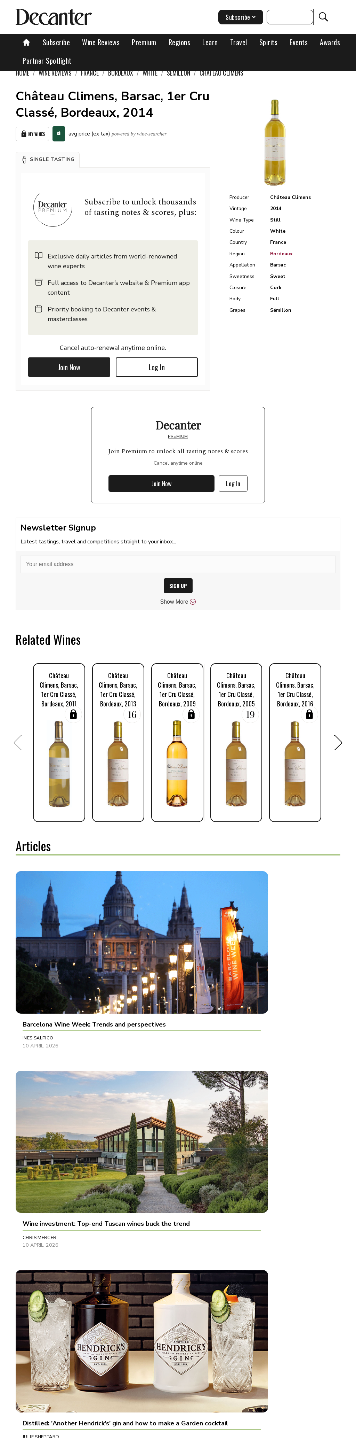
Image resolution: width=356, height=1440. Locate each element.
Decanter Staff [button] (149, 1248)
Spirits (268, 42)
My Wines (32, 134)
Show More (178, 602)
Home (22, 72)
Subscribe (56, 42)
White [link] (150, 72)
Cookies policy (204, 1432)
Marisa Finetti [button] (40, 1248)
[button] (47, 159)
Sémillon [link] (178, 72)
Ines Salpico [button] (38, 967)
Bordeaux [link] (120, 72)
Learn (210, 42)
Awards (330, 42)
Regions (180, 42)
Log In (157, 367)
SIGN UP (178, 585)
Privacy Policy (246, 1432)
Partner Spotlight (47, 60)
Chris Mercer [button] (147, 967)
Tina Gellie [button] (250, 1103)
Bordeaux (281, 253)
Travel (238, 42)
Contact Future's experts (152, 1432)
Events (299, 42)
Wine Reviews (101, 42)
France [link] (90, 72)
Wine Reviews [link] (55, 72)
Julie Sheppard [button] (255, 967)
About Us (104, 1432)
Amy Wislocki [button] (39, 1103)
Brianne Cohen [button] (148, 1103)
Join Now (69, 367)
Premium (144, 42)
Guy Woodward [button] (257, 1248)
